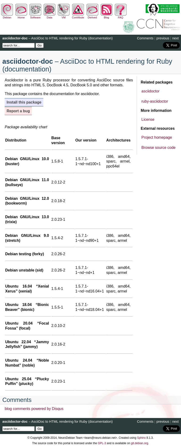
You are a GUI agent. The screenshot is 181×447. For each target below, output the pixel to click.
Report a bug (18, 111)
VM (64, 16)
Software (35, 16)
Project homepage (156, 137)
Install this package (24, 102)
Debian (7, 16)
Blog (106, 16)
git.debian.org (139, 443)
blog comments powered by (34, 409)
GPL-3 (102, 443)
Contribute (78, 16)
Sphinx (141, 437)
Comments (145, 38)
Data (49, 16)
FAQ (121, 16)
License (147, 119)
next (175, 38)
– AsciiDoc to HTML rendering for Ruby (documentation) (57, 38)
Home (21, 16)
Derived (92, 16)
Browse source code (158, 148)
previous (162, 38)
